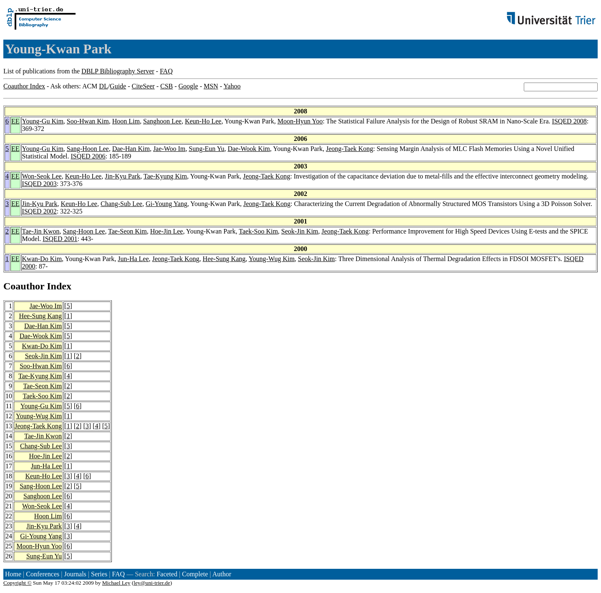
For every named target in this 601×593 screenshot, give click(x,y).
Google (188, 86)
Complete (195, 574)
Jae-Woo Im (169, 148)
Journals (75, 574)
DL (103, 86)
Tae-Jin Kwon (41, 231)
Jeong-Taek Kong (349, 148)
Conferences (42, 574)
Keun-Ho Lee (203, 121)
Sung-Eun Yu (206, 148)
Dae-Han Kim (131, 148)
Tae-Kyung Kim (165, 176)
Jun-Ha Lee (133, 258)
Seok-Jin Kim (299, 231)
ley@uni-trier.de (152, 583)
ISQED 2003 (39, 183)
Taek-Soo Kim (258, 231)
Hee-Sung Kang (224, 258)
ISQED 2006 (88, 156)
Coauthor (23, 286)
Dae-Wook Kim (248, 148)
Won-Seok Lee (42, 176)
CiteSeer (143, 86)
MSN (211, 86)
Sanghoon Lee (162, 121)
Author (221, 574)
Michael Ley (116, 583)
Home (13, 574)
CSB (166, 86)
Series (99, 574)
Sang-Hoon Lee (88, 148)
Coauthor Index (24, 86)
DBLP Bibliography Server (117, 71)
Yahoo (231, 86)
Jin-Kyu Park (122, 176)
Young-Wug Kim (272, 258)
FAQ (166, 71)
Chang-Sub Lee (121, 203)
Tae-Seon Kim (127, 231)
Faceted (167, 574)
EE (15, 121)
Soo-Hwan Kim (88, 121)
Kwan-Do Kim (42, 258)
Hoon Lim (126, 121)
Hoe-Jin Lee (166, 231)
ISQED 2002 (39, 211)
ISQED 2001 (60, 238)
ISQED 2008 (569, 121)
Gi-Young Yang (166, 203)
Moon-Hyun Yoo (300, 121)
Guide (118, 86)
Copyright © (17, 583)
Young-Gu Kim (42, 121)
